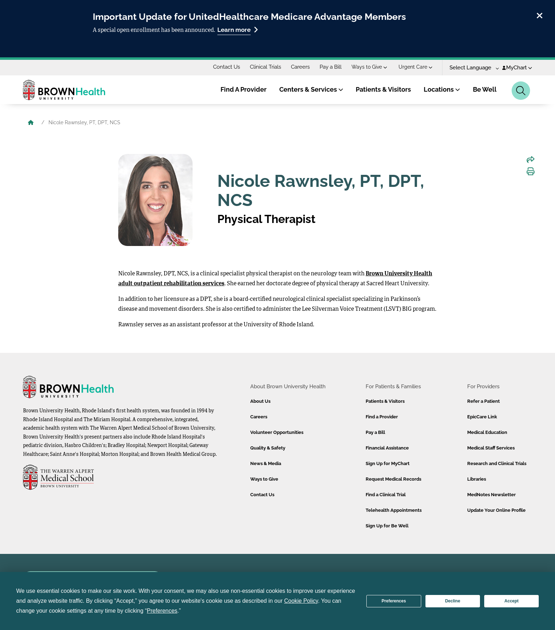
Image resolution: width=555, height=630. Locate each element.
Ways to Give (369, 67)
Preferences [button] (162, 611)
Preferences (394, 600)
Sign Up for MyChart (388, 463)
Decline (452, 600)
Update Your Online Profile (496, 510)
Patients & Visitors (383, 89)
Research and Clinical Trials (496, 463)
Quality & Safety (267, 448)
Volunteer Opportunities (276, 432)
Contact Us (226, 67)
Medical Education (487, 432)
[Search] (520, 90)
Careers (300, 67)
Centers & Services (311, 89)
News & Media (265, 463)
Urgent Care (416, 67)
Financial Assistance (387, 448)
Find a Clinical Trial (386, 494)
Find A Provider (244, 89)
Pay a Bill (331, 67)
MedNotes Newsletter (491, 494)
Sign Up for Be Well (387, 525)
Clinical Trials (265, 67)
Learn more (237, 29)
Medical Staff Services (491, 448)
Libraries (476, 479)
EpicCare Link (482, 416)
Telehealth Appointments (394, 510)
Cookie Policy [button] (301, 601)
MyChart (517, 67)
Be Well (485, 89)
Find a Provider (382, 416)
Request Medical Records (393, 479)
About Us (260, 401)
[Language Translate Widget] (472, 68)
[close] (540, 14)
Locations (442, 89)
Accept (511, 600)
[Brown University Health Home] (31, 123)
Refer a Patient (483, 401)
